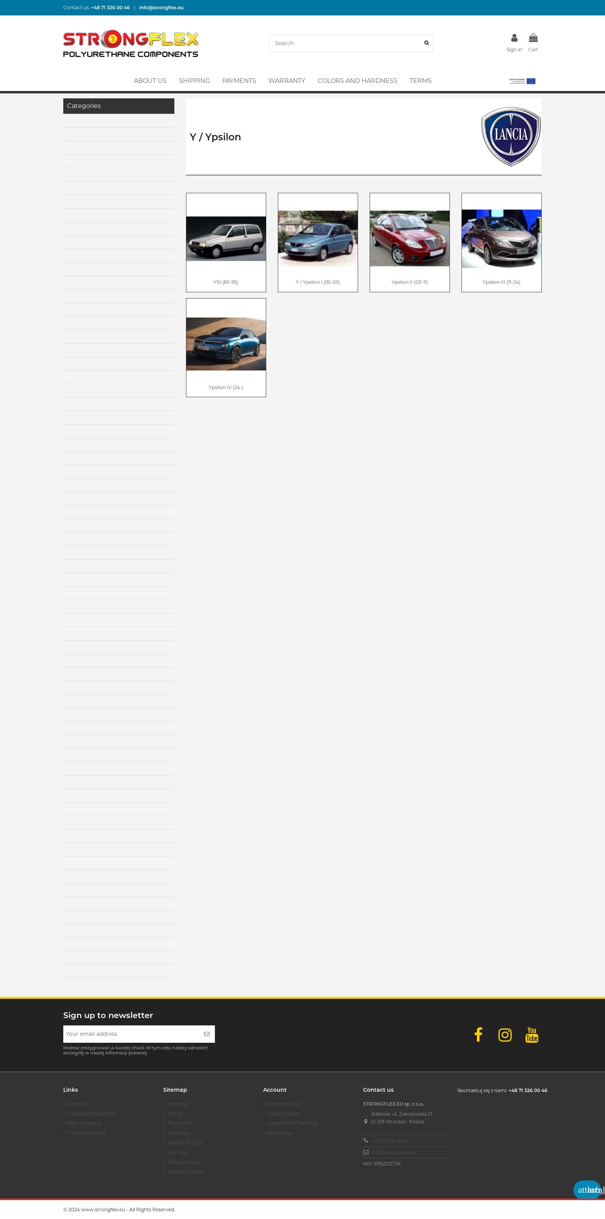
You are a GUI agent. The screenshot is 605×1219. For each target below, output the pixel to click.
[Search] (426, 43)
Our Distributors (87, 1133)
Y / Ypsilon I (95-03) (318, 282)
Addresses (280, 1133)
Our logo (178, 1152)
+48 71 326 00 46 (390, 1141)
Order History (283, 1113)
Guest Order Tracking (292, 1123)
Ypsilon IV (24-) (226, 387)
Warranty (178, 1133)
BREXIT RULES (185, 1143)
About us (78, 1104)
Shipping (178, 1104)
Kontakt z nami (185, 1172)
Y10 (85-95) (225, 282)
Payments (180, 1123)
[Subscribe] (207, 1034)
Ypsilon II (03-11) (410, 282)
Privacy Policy (184, 1162)
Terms (175, 1113)
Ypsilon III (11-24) (502, 282)
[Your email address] (131, 1034)
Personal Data (284, 1104)
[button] (522, 81)
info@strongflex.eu (393, 1152)
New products (84, 1123)
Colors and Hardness (92, 1113)
